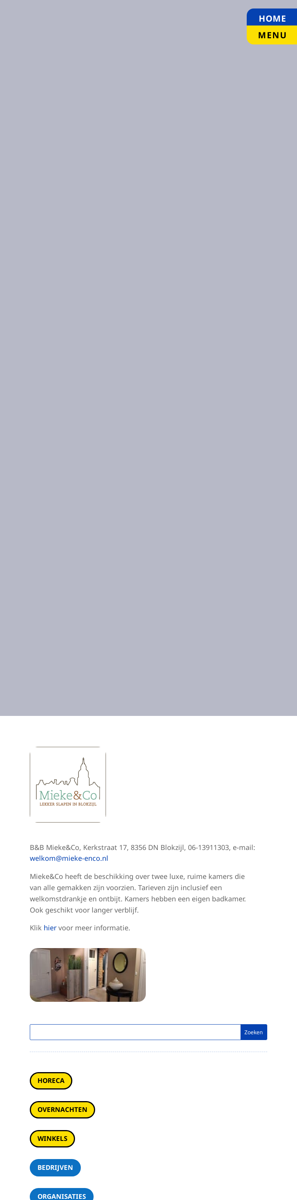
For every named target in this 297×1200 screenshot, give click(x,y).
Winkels (52, 1138)
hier (50, 927)
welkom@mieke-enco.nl (69, 858)
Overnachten (62, 1109)
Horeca (51, 1080)
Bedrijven (55, 1167)
